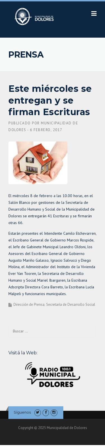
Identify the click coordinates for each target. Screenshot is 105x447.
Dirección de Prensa (29, 304)
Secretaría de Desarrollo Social (70, 304)
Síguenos (22, 412)
